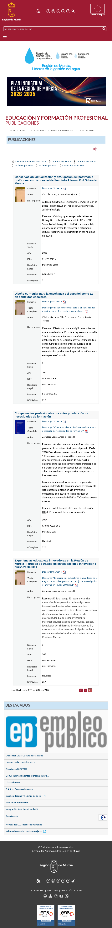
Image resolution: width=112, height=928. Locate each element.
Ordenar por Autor (84, 161)
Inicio (12, 130)
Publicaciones (38, 130)
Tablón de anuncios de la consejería (26, 831)
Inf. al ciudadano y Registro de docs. (26, 796)
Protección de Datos (71, 890)
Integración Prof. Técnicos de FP (22, 809)
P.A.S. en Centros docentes (19, 789)
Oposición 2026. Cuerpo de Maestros (24, 755)
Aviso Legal (52, 890)
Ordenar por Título (59, 161)
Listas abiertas (13, 782)
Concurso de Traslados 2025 (20, 762)
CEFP (22, 130)
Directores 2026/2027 (16, 769)
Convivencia (12, 816)
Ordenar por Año (45, 165)
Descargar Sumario (52, 188)
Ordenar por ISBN (22, 165)
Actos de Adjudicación (17, 802)
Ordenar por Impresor (71, 165)
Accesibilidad (37, 890)
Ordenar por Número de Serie (28, 161)
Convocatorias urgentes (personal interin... (27, 775)
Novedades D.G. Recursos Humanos (24, 824)
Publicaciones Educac (62, 130)
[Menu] (5, 37)
